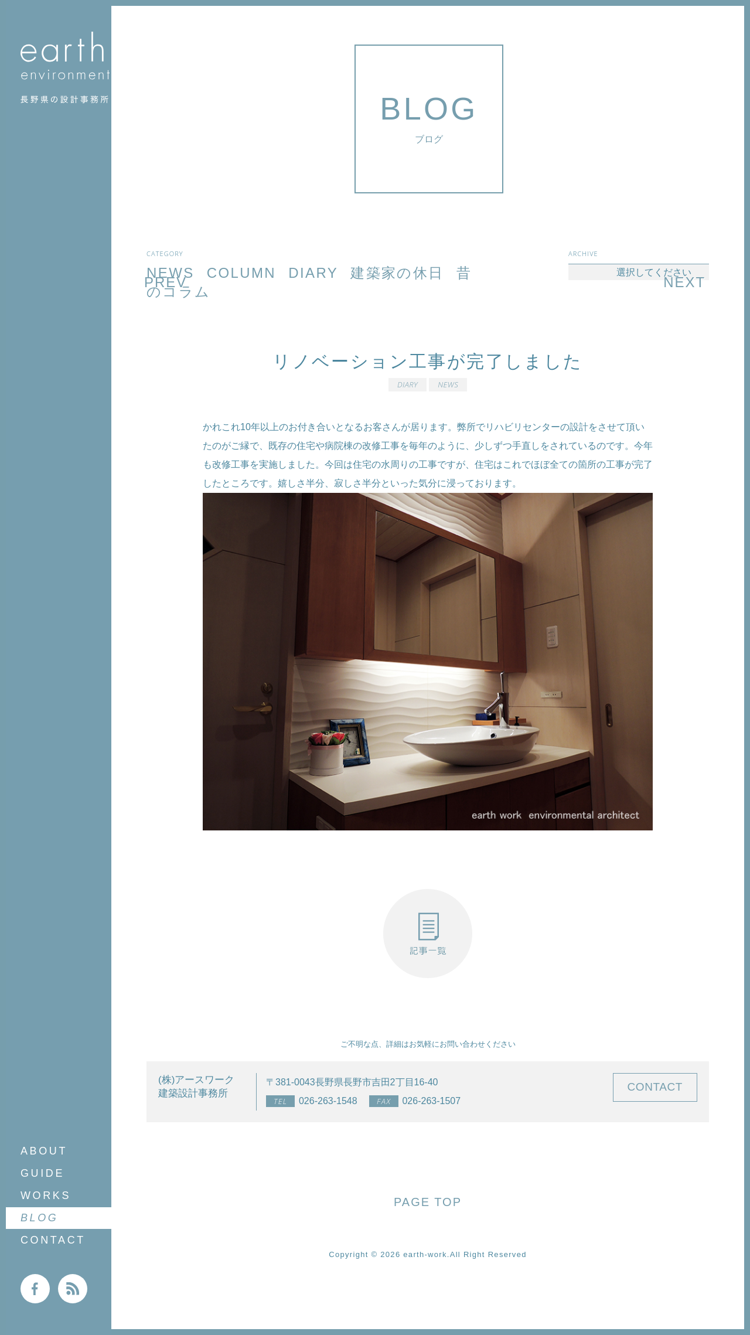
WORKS (46, 1195)
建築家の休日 (397, 273)
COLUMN (241, 273)
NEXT (684, 282)
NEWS (448, 384)
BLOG (39, 1218)
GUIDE (42, 1173)
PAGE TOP (428, 1202)
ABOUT (44, 1151)
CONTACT (53, 1240)
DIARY (313, 273)
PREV (165, 282)
